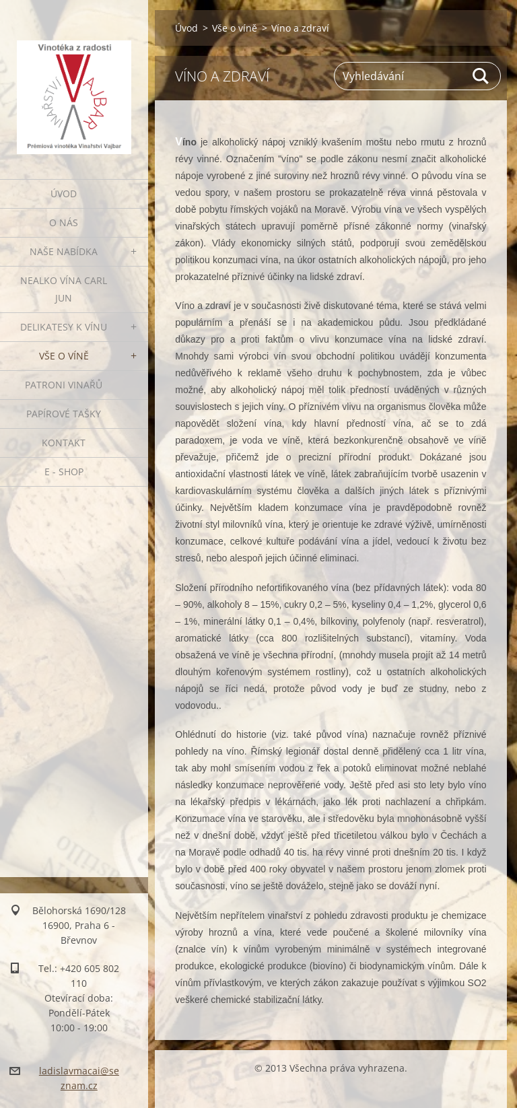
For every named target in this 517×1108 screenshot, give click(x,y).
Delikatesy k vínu (63, 326)
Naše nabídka (64, 251)
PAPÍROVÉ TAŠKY (63, 413)
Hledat (481, 76)
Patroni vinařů (63, 384)
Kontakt (63, 442)
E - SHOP (63, 471)
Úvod (63, 193)
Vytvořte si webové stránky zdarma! (320, 1091)
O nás (63, 222)
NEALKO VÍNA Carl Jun (63, 289)
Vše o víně (64, 355)
